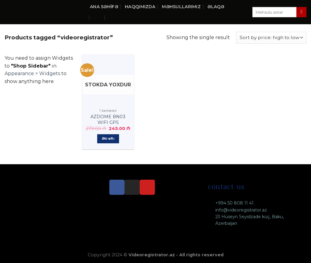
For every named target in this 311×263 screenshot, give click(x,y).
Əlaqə (215, 6)
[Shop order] (271, 38)
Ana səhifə (104, 6)
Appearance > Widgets (32, 73)
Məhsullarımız (181, 6)
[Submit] (301, 12)
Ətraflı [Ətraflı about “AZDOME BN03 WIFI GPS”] (108, 138)
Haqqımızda (140, 6)
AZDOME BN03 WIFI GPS (108, 119)
